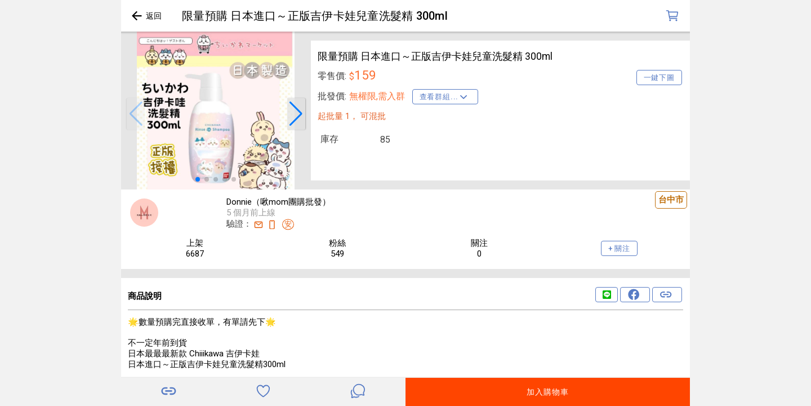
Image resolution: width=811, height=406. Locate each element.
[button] (136, 114)
